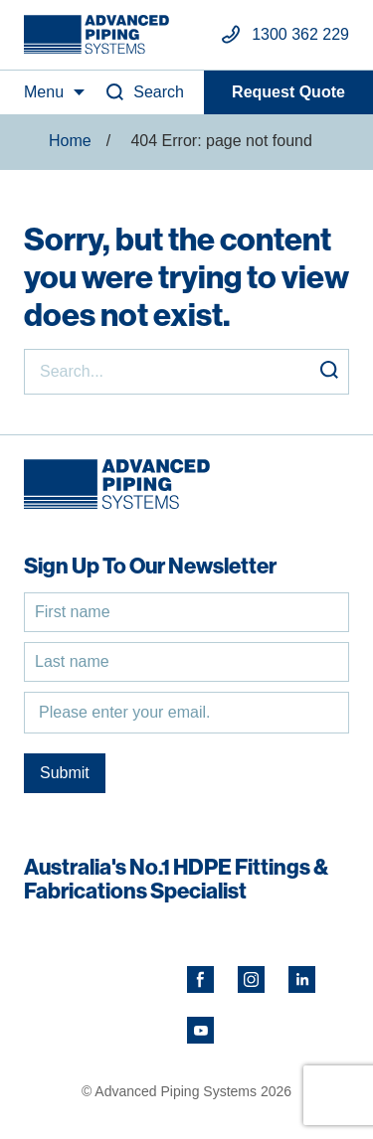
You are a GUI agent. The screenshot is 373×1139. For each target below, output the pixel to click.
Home (70, 140)
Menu (44, 91)
